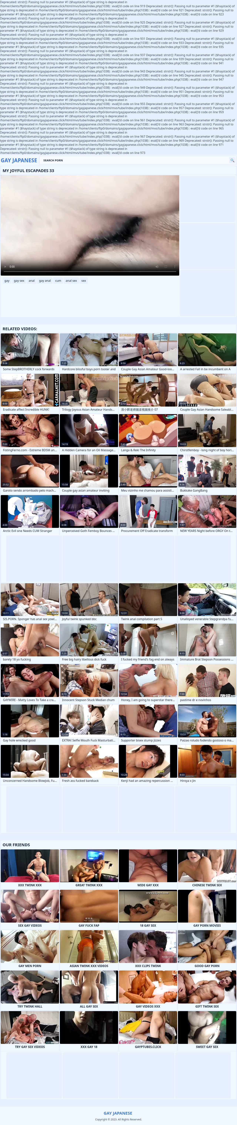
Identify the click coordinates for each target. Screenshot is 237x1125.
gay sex (19, 281)
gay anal (45, 281)
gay (6, 281)
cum (58, 281)
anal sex (71, 281)
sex (83, 281)
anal (32, 281)
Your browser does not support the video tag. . (90, 225)
